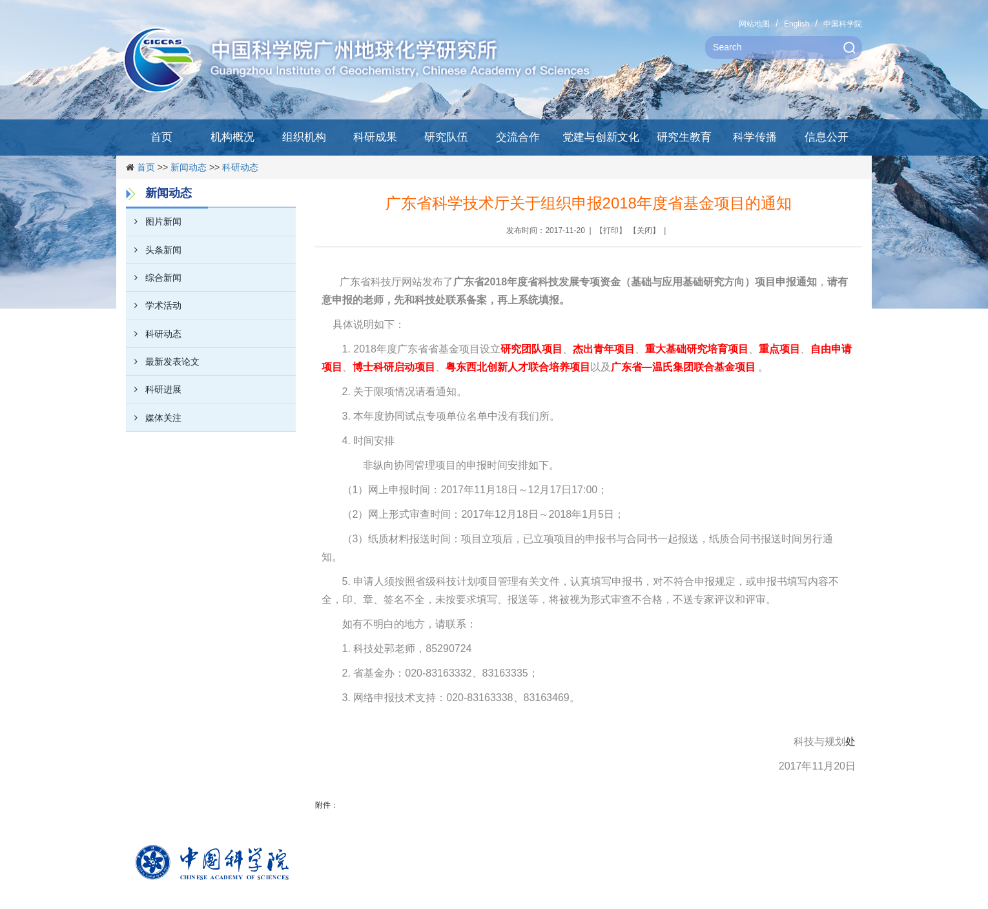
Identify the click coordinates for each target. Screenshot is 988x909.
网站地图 (754, 23)
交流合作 (518, 137)
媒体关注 (153, 417)
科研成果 (375, 137)
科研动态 (240, 167)
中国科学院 (842, 23)
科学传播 (755, 137)
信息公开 (827, 137)
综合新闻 (153, 277)
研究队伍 (446, 137)
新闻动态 (188, 167)
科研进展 (153, 389)
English (796, 23)
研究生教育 (684, 137)
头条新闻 (153, 249)
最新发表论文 (163, 361)
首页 (161, 137)
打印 (611, 230)
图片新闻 (153, 221)
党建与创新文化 (600, 137)
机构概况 (232, 137)
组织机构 (304, 137)
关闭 (644, 230)
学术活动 (153, 305)
